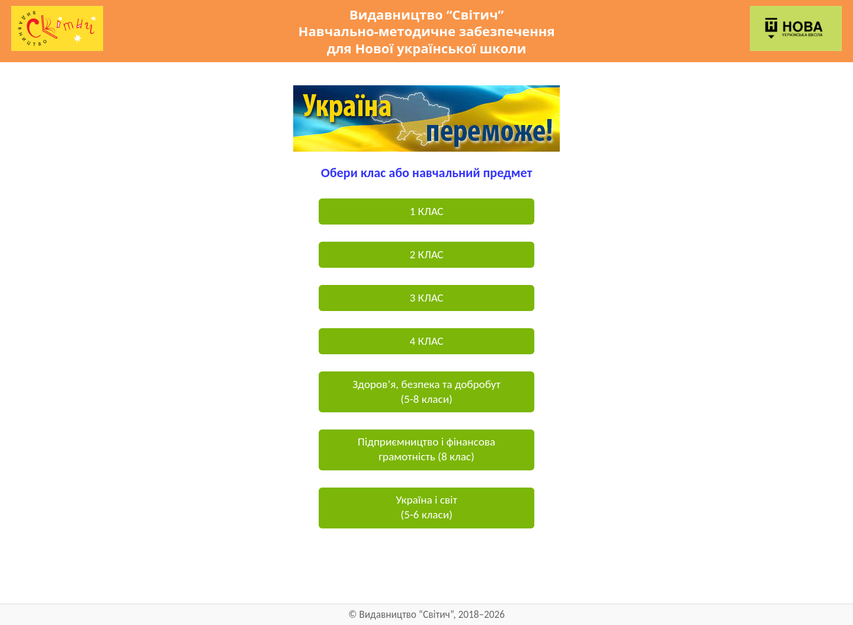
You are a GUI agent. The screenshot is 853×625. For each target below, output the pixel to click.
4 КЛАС (426, 341)
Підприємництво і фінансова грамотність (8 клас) (426, 449)
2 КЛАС (426, 254)
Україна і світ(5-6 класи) (426, 507)
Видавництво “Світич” (406, 614)
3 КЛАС (426, 298)
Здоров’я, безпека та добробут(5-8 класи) (426, 391)
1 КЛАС (426, 211)
